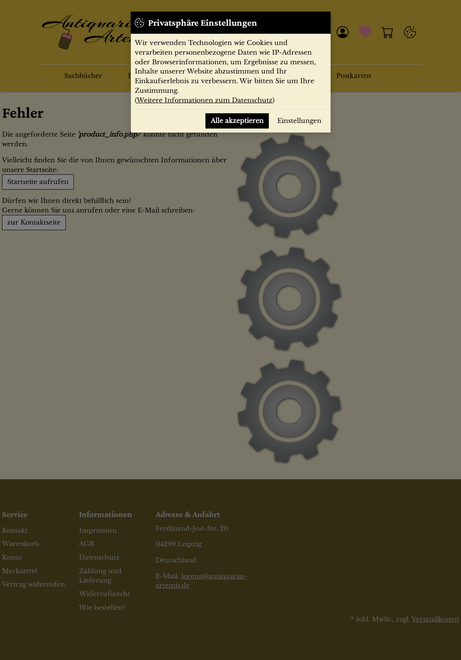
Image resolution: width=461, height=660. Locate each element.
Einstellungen (299, 121)
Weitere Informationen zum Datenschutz (204, 100)
